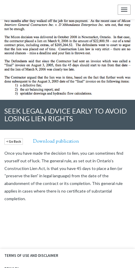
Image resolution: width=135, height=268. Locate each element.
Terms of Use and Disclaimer (31, 255)
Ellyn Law (9, 9)
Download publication (56, 141)
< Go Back (13, 141)
